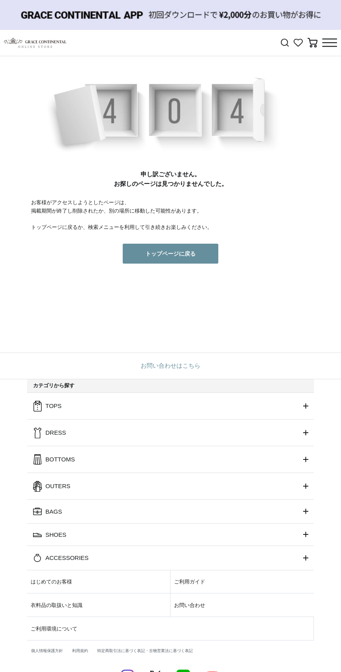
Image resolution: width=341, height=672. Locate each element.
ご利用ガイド (189, 582)
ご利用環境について (54, 629)
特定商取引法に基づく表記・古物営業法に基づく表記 (145, 650)
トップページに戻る (170, 253)
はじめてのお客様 (51, 582)
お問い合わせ (189, 605)
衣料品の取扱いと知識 (56, 605)
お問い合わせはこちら (170, 365)
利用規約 (80, 650)
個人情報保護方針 (47, 650)
